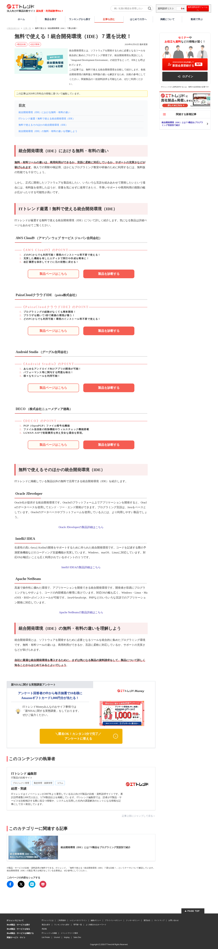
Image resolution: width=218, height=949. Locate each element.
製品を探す (51, 19)
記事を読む (109, 19)
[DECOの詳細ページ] (53, 444)
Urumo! (57, 937)
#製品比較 (21, 44)
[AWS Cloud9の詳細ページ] (53, 274)
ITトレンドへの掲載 (49, 933)
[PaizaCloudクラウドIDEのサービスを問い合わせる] (108, 331)
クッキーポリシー (133, 920)
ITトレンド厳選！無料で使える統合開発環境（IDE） (47, 118)
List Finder (46, 937)
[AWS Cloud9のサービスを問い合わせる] (108, 274)
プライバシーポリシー (113, 920)
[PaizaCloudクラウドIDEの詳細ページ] (53, 331)
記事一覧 (27, 28)
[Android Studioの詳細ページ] (53, 388)
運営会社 (147, 920)
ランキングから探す (79, 19)
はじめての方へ (138, 19)
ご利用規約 (61, 920)
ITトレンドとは (47, 920)
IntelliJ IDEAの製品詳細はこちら (81, 567)
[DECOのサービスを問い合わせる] (108, 444)
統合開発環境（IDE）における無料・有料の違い (44, 112)
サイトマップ (159, 920)
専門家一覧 (77, 924)
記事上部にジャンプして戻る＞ (138, 816)
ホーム (21, 19)
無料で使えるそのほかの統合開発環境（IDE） (43, 125)
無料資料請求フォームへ (198, 8)
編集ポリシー (96, 920)
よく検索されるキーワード (96, 924)
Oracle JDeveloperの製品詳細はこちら (81, 527)
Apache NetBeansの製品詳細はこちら (81, 612)
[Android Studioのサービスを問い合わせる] (108, 388)
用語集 (44, 929)
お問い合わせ (173, 920)
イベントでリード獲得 (69, 933)
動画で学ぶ (197, 19)
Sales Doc (77, 937)
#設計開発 (35, 44)
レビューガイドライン (78, 920)
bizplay (67, 937)
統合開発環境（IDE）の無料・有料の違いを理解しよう (48, 131)
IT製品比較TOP (13, 28)
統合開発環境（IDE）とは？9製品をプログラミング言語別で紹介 (182, 123)
